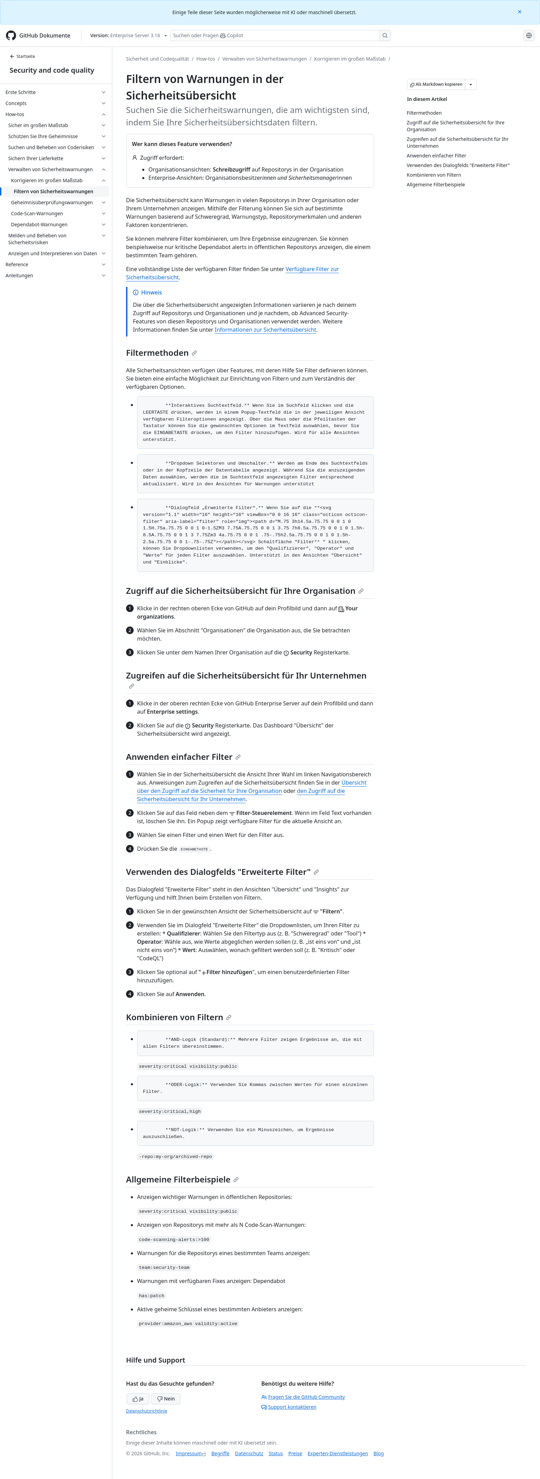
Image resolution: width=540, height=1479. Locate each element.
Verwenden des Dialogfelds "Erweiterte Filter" (222, 871)
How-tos (205, 58)
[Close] (520, 11)
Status (276, 1453)
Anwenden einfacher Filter (183, 756)
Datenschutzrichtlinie (146, 1411)
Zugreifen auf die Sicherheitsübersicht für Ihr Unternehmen (246, 679)
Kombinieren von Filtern (178, 1017)
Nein (166, 1398)
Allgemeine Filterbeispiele (182, 1179)
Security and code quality (52, 70)
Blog (379, 1453)
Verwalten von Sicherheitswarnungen (264, 58)
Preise (295, 1453)
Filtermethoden (161, 352)
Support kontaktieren (288, 1407)
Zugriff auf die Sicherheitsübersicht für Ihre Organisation (245, 590)
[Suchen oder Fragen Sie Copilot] (280, 35)
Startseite (22, 56)
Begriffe (220, 1453)
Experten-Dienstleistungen (338, 1453)
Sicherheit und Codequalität (157, 58)
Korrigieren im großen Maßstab (350, 58)
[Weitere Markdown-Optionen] (471, 84)
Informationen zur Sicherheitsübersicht (265, 329)
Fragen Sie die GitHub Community (303, 1397)
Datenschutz (249, 1453)
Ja (138, 1398)
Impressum (189, 1453)
